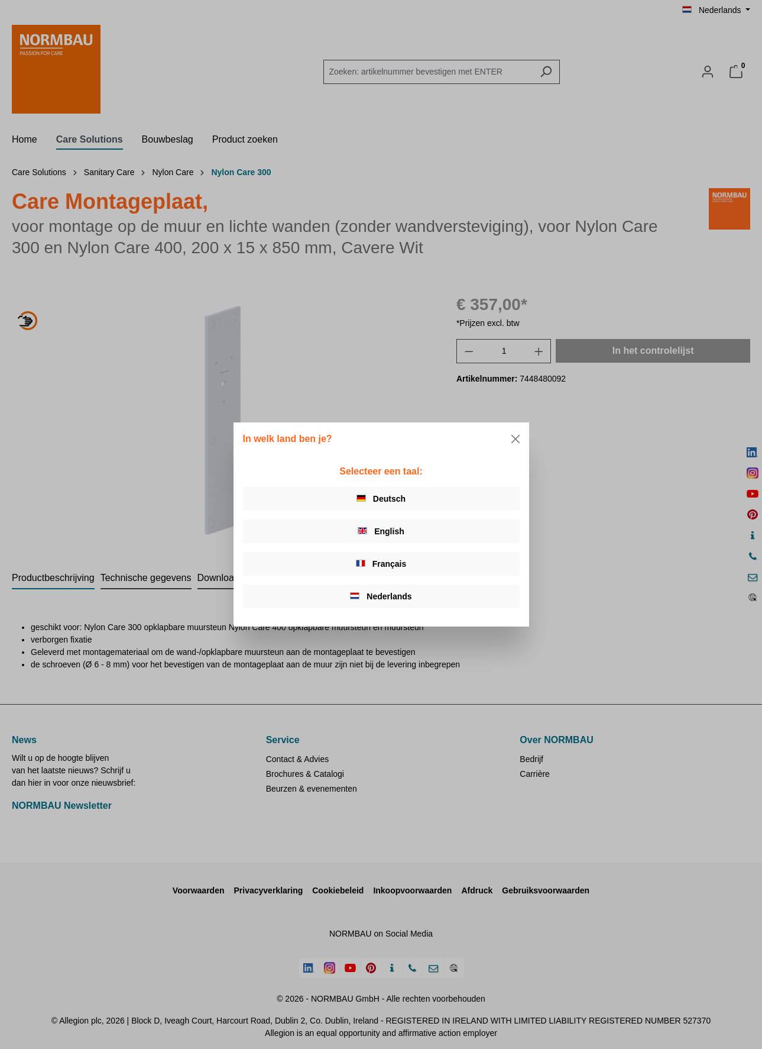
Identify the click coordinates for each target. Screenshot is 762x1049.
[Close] (515, 439)
